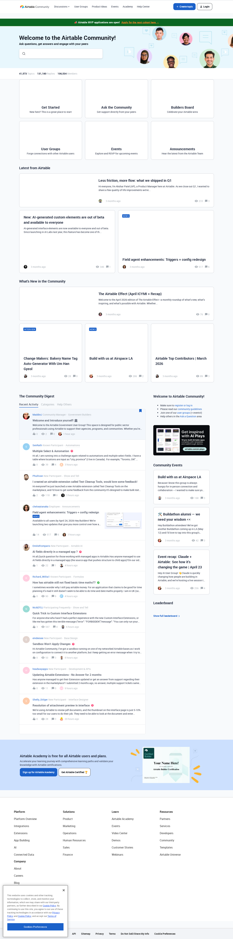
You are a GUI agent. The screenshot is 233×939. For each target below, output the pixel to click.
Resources (166, 812)
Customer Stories (122, 847)
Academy (128, 6)
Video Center (119, 833)
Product (68, 819)
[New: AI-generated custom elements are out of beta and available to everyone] (67, 241)
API (74, 933)
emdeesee (38, 638)
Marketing (69, 826)
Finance (68, 854)
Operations (69, 833)
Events (115, 6)
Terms (112, 933)
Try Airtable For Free (26, 904)
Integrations (21, 826)
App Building (22, 840)
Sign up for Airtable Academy (38, 772)
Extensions (20, 833)
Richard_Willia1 (41, 576)
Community (167, 840)
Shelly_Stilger (40, 699)
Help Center (143, 6)
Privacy (100, 933)
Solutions (69, 812)
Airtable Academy (123, 819)
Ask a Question (188, 416)
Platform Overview (25, 819)
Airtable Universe (170, 854)
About (17, 868)
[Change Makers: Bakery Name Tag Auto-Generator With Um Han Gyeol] (50, 352)
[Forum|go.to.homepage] (34, 6)
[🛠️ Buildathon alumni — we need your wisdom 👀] (181, 527)
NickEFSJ (38, 607)
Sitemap (85, 933)
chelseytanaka (40, 506)
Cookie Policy (49, 926)
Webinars (117, 854)
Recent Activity (28, 404)
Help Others (64, 404)
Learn (115, 812)
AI (15, 847)
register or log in (183, 405)
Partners (165, 819)
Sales (66, 847)
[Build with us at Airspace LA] (116, 352)
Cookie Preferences (164, 933)
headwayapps (40, 669)
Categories (47, 404)
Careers (18, 876)
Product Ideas (99, 6)
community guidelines (190, 409)
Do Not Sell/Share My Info (135, 933)
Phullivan (38, 476)
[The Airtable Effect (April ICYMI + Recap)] (116, 304)
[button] (184, 6)
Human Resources (74, 840)
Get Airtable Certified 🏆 (74, 772)
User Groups (81, 6)
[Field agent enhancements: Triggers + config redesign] (166, 241)
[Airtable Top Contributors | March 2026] (182, 352)
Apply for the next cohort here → (140, 22)
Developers (166, 833)
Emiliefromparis (41, 545)
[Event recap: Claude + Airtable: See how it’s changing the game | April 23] (181, 572)
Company (20, 861)
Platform (19, 812)
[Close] (64, 910)
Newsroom (20, 897)
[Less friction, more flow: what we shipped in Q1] (116, 190)
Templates (166, 847)
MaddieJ (37, 414)
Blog (16, 883)
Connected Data (24, 854)
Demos (116, 840)
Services (165, 826)
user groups (183, 412)
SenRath (37, 445)
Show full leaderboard (167, 616)
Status (18, 890)
